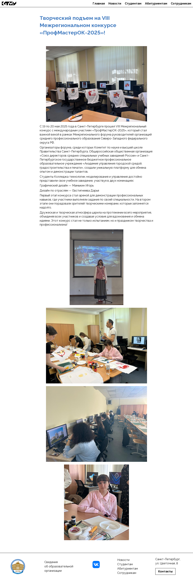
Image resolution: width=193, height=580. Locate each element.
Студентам (133, 3)
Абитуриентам (156, 3)
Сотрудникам (181, 3)
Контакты (165, 571)
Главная (99, 3)
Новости (114, 3)
